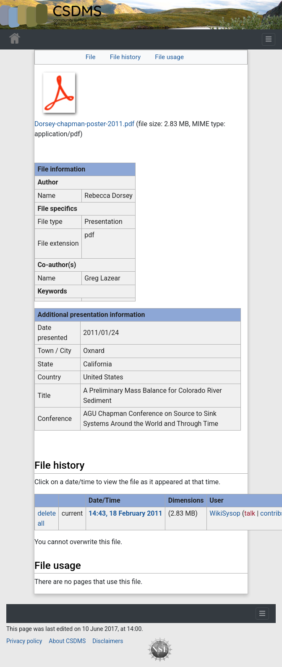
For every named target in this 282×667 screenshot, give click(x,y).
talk (249, 513)
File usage (169, 57)
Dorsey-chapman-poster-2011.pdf (84, 124)
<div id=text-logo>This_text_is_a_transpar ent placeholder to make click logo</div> (13, 14)
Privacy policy (24, 641)
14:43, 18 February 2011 (125, 513)
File (91, 57)
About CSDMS (67, 641)
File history (125, 57)
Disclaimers (107, 641)
